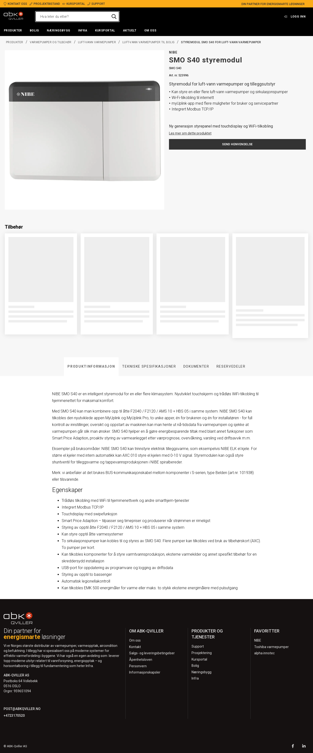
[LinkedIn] (303, 746)
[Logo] (13, 17)
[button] (13, 31)
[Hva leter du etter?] (77, 16)
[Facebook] (292, 746)
